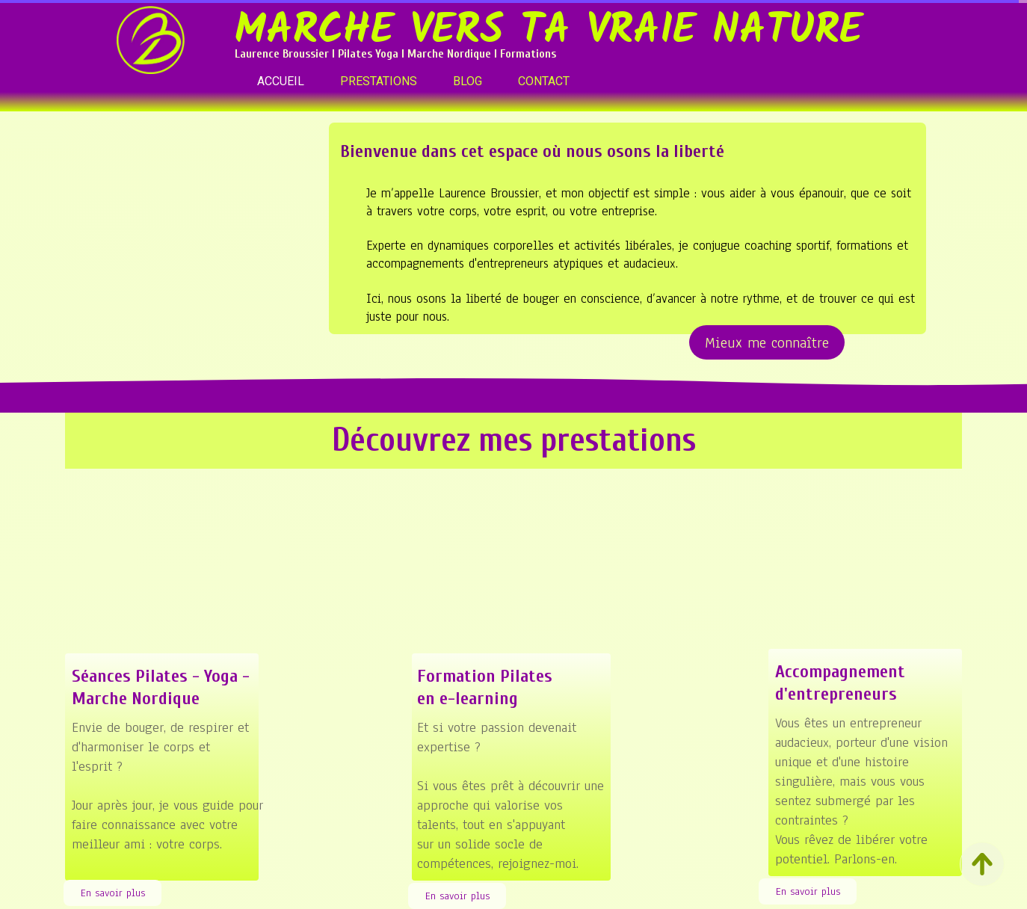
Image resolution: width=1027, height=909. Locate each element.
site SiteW (512, 900)
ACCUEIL (280, 81)
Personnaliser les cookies (667, 900)
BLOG (467, 81)
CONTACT (544, 81)
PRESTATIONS (378, 81)
